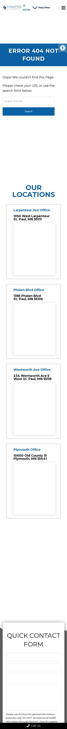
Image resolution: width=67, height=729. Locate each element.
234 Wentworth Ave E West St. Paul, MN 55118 (32, 377)
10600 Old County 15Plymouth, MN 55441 (30, 457)
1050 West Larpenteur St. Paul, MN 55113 (32, 218)
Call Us (33, 725)
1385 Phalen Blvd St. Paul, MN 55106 (28, 297)
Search (28, 111)
